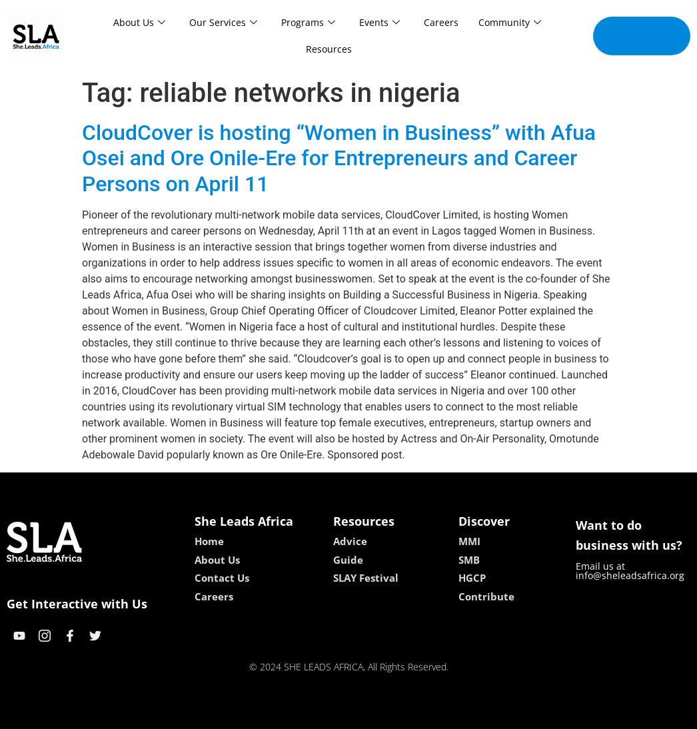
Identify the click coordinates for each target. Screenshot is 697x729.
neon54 (434, 714)
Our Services (223, 22)
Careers (441, 22)
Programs (308, 22)
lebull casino (315, 714)
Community (509, 22)
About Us (139, 22)
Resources (329, 49)
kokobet (264, 714)
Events (379, 22)
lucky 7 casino (380, 714)
